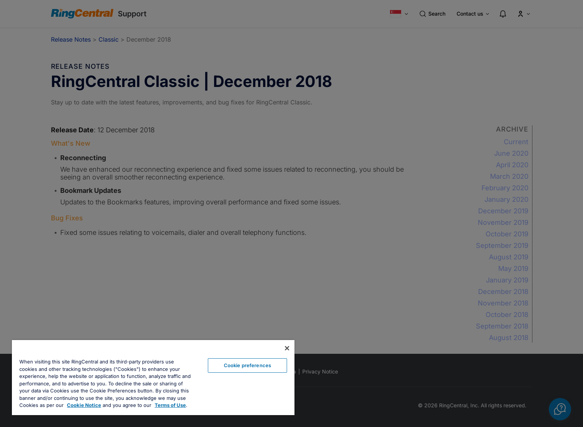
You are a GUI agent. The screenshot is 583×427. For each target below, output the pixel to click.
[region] (153, 377)
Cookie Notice (84, 405)
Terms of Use (170, 405)
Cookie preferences (247, 365)
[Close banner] (287, 348)
